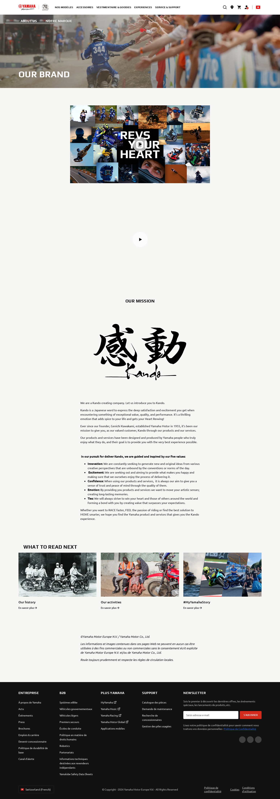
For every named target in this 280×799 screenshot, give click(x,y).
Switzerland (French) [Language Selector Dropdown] (35, 789)
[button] (140, 144)
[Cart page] (239, 7)
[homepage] (26, 7)
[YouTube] (242, 739)
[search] (224, 7)
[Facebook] (250, 739)
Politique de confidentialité (212, 789)
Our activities (111, 602)
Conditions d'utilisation (249, 789)
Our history (26, 602)
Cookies (234, 789)
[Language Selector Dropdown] (258, 7)
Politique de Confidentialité (240, 728)
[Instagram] (258, 739)
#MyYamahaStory (196, 602)
